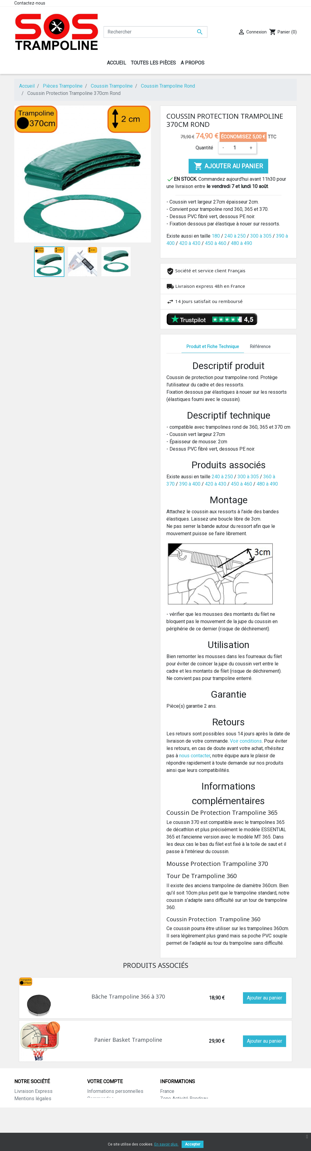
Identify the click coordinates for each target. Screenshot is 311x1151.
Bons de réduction (106, 1120)
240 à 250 (235, 236)
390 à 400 (189, 484)
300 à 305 (261, 236)
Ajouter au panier (228, 166)
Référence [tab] (260, 346)
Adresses (97, 1113)
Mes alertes (100, 1128)
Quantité (204, 148)
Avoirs (94, 1106)
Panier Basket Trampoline (128, 1039)
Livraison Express (33, 1091)
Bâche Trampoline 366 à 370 (128, 996)
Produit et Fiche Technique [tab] (212, 346)
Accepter (192, 1144)
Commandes (100, 1098)
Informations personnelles (115, 1091)
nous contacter (194, 756)
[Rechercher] (155, 32)
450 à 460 (215, 243)
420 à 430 (189, 243)
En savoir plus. (166, 1144)
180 (216, 236)
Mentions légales (32, 1098)
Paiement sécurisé (34, 1113)
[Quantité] (237, 148)
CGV (18, 1120)
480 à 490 (241, 243)
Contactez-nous (29, 3)
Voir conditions (246, 741)
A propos (24, 1106)
